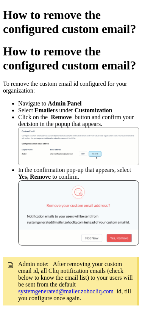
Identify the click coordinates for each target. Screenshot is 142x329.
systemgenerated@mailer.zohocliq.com (66, 291)
